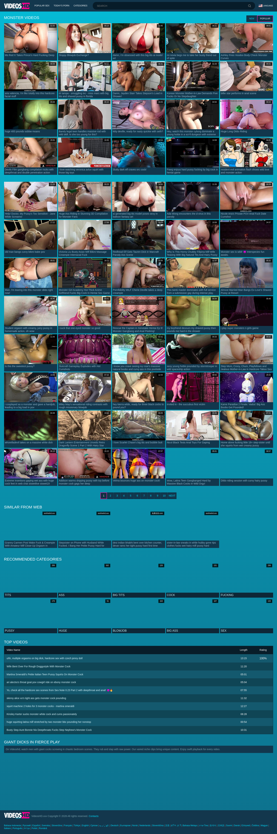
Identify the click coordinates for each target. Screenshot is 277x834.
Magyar (264, 825)
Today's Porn (61, 5)
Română (43, 828)
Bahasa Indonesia (12, 825)
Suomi (229, 825)
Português (17, 828)
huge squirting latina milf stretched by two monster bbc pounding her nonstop (49, 722)
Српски (94, 825)
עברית (27, 828)
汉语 (167, 825)
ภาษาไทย (203, 825)
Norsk (135, 825)
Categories (80, 5)
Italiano (7, 828)
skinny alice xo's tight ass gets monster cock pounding (36, 698)
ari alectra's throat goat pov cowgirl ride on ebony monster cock (41, 682)
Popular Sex (42, 5)
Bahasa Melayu (190, 825)
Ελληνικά (246, 825)
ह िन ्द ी (176, 825)
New (251, 18)
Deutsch (114, 825)
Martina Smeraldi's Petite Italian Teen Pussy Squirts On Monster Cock (45, 674)
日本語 (221, 825)
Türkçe (77, 825)
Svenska (46, 825)
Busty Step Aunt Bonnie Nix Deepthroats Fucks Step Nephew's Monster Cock (49, 729)
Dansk (237, 825)
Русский (27, 825)
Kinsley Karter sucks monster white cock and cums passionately (42, 714)
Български (125, 825)
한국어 (213, 825)
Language (266, 5)
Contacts (93, 816)
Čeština (255, 825)
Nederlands (144, 825)
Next (172, 495)
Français (68, 825)
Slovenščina (158, 825)
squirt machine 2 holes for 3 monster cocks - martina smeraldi (40, 706)
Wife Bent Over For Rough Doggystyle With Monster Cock (38, 666)
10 (164, 495)
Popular (265, 18)
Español (36, 825)
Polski (34, 828)
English (85, 825)
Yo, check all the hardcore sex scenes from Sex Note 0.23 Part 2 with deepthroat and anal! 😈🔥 (60, 690)
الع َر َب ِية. (104, 825)
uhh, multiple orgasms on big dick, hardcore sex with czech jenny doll (45, 658)
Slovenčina (57, 825)
